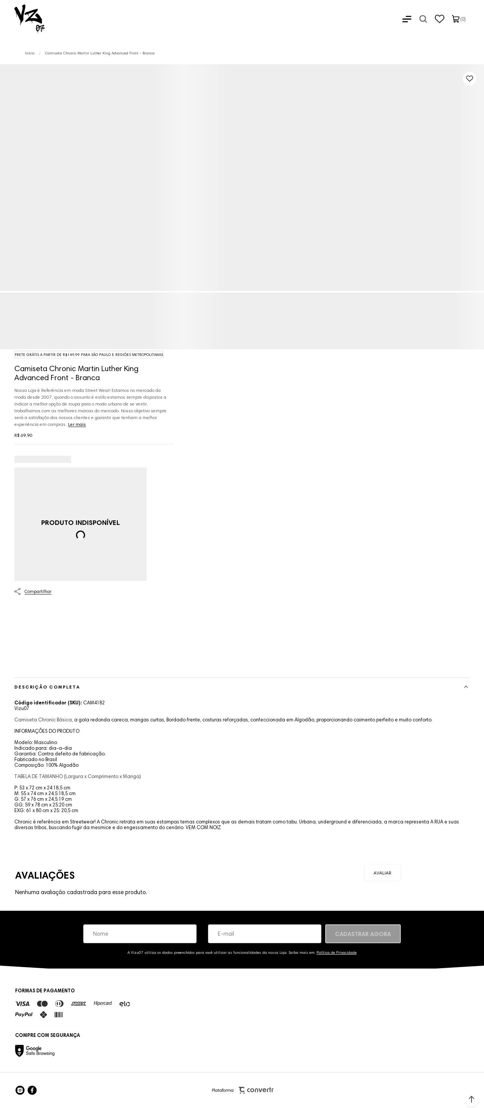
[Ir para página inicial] (29, 53)
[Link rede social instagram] (20, 1090)
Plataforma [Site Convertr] (242, 1090)
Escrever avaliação (382, 872)
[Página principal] (22, 19)
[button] (471, 1099)
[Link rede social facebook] (32, 1090)
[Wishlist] (439, 19)
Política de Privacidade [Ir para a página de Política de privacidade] (336, 952)
